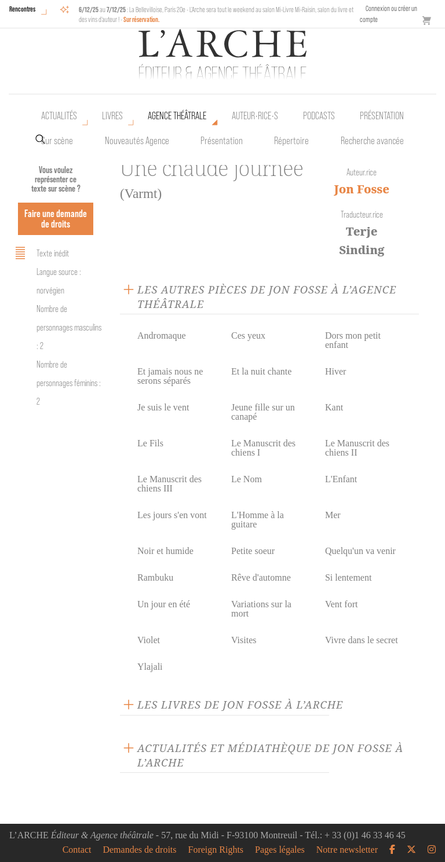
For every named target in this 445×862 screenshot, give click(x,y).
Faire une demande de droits (55, 218)
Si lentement (348, 577)
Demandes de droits (139, 849)
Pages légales (280, 849)
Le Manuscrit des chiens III (169, 483)
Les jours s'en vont (172, 515)
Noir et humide (165, 551)
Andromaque (161, 335)
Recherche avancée (372, 140)
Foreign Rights (216, 849)
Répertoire (291, 140)
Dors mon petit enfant (353, 340)
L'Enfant (341, 479)
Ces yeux (248, 335)
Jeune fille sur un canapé (263, 411)
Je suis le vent (163, 407)
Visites (243, 640)
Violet (148, 640)
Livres (112, 116)
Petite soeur (253, 551)
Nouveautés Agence (137, 140)
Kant (334, 407)
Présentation (221, 140)
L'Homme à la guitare (257, 519)
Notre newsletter (347, 849)
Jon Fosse (361, 189)
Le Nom (246, 479)
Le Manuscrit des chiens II (357, 447)
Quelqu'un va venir (360, 551)
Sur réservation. (141, 19)
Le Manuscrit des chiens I (263, 447)
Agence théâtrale (177, 116)
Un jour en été (163, 604)
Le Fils (150, 443)
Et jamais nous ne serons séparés (170, 376)
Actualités (59, 116)
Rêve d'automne (261, 577)
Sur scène (57, 140)
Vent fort (341, 604)
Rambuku (155, 577)
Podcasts (319, 116)
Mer (333, 515)
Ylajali (150, 667)
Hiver (335, 371)
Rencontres (22, 9)
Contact (77, 849)
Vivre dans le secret (361, 640)
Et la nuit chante (261, 371)
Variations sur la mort (261, 608)
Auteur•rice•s (255, 116)
